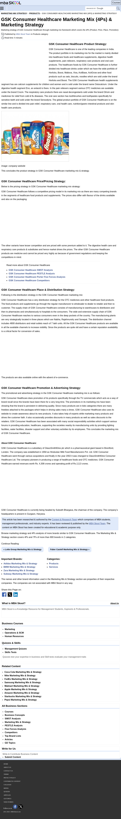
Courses (116, 2)
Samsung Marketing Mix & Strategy (22, 682)
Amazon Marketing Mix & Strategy (21, 693)
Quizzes (7, 791)
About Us (114, 603)
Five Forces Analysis (15, 729)
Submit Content (13, 757)
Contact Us (8, 771)
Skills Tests (10, 652)
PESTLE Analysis (14, 725)
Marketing (10, 629)
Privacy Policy (10, 778)
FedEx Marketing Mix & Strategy (20, 679)
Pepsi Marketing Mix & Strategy (20, 700)
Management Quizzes (16, 649)
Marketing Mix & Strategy (18, 722)
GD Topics (10, 743)
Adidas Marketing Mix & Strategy (20, 563)
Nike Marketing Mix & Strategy (19, 675)
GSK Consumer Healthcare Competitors (29, 280)
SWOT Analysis (13, 718)
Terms (6, 774)
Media (6, 788)
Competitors (11, 732)
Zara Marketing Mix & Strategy (19, 570)
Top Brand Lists (13, 736)
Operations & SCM (14, 633)
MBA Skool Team (23, 34)
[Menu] (3, 8)
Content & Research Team (64, 519)
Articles (9, 739)
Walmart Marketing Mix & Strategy (21, 686)
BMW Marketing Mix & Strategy (19, 567)
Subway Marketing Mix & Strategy (21, 574)
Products (53, 563)
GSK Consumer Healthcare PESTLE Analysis (32, 273)
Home (6, 764)
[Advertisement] (24, 61)
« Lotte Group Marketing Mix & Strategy (22, 549)
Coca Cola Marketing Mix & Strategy (23, 672)
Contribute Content (12, 781)
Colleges (7, 784)
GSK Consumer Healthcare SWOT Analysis (31, 270)
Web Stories (8, 802)
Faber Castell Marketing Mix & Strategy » (69, 549)
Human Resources (14, 636)
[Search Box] (100, 8)
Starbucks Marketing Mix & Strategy (22, 696)
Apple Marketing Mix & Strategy (20, 689)
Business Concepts (15, 715)
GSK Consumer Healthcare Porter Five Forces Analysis (37, 277)
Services (53, 567)
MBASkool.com (16, 812)
